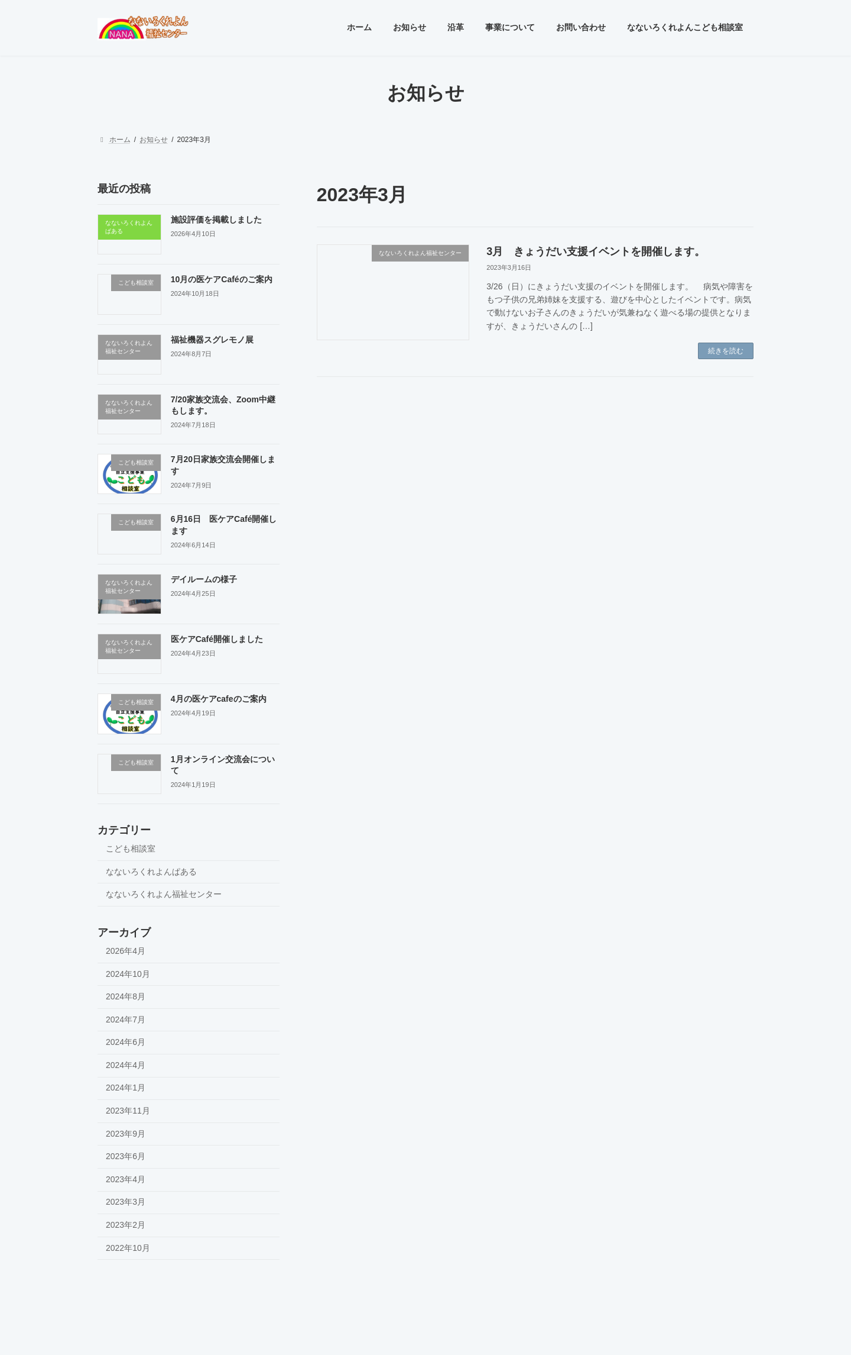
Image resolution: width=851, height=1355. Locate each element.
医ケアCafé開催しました (217, 639)
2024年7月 (125, 1019)
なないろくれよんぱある (151, 871)
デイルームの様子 (204, 578)
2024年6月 (125, 1042)
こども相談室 (130, 848)
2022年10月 (128, 1247)
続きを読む (725, 351)
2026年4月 (125, 950)
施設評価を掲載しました (216, 219)
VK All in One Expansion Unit (501, 1334)
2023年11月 (128, 1110)
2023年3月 (125, 1201)
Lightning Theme (421, 1334)
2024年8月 (125, 996)
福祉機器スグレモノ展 (212, 339)
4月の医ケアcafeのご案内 (219, 699)
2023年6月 (125, 1156)
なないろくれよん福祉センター (164, 894)
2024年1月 (125, 1087)
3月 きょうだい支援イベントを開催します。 (595, 251)
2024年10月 (128, 973)
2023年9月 (125, 1133)
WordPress (360, 1334)
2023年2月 (125, 1225)
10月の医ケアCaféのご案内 (221, 279)
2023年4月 (125, 1178)
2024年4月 (125, 1064)
